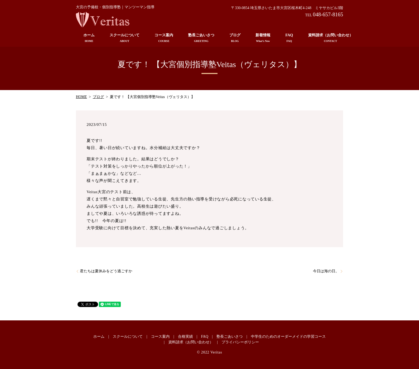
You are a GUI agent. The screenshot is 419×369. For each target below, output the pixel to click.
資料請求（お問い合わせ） (330, 38)
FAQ (289, 38)
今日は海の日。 (326, 271)
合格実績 (185, 337)
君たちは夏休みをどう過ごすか (106, 271)
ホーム (89, 38)
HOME (81, 97)
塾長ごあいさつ (201, 38)
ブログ (234, 38)
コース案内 (163, 38)
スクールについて (124, 38)
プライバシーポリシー (240, 342)
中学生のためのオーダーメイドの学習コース (288, 337)
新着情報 (262, 38)
